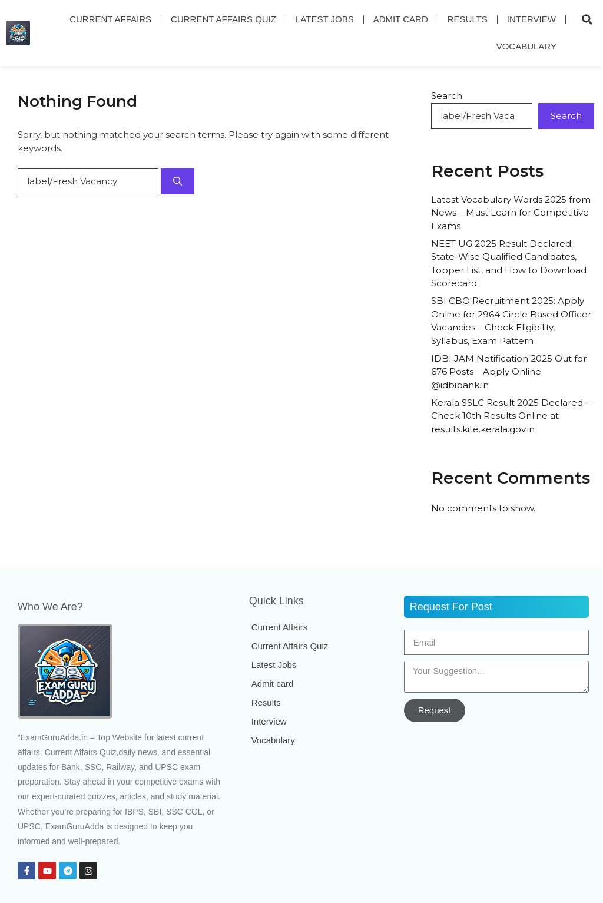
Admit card (400, 19)
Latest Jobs (325, 19)
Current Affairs (110, 19)
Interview (531, 19)
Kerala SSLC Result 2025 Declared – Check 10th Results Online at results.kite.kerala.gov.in (510, 416)
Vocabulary (526, 46)
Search (446, 95)
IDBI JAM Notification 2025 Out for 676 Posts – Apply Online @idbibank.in (509, 372)
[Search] (177, 181)
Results (468, 19)
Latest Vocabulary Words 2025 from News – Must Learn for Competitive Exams (511, 212)
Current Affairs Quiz (223, 19)
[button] (587, 19)
